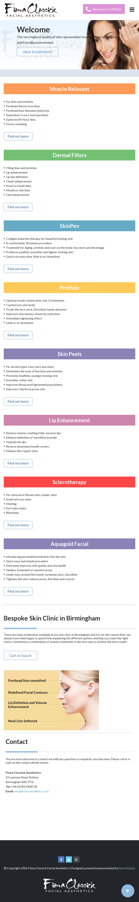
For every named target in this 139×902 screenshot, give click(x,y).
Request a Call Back (107, 9)
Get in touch (20, 655)
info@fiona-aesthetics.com (31, 791)
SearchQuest (127, 868)
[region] (69, 44)
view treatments (38, 51)
